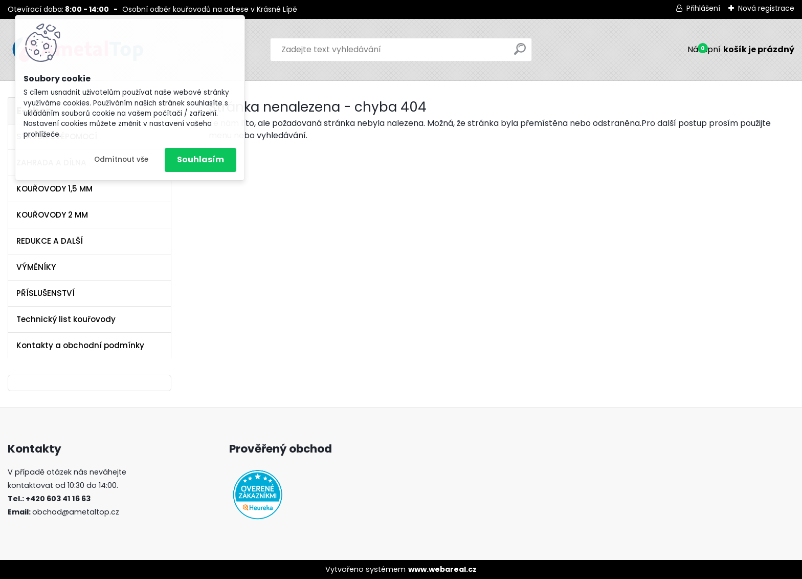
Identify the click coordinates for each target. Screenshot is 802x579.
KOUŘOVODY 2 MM (52, 214)
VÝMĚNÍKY (36, 267)
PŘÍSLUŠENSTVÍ (45, 293)
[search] (520, 53)
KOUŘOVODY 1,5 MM (54, 188)
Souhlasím (200, 159)
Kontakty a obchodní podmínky (80, 345)
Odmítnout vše (121, 159)
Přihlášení (703, 8)
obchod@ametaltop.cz (75, 512)
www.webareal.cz (442, 569)
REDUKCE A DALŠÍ (49, 240)
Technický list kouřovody (66, 319)
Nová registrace (766, 8)
